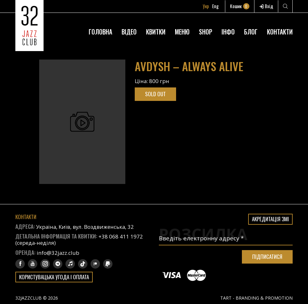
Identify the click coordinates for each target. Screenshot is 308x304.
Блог (251, 31)
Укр (206, 6)
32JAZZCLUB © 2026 (36, 298)
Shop (205, 31)
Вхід (266, 6)
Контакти (280, 31)
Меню (182, 31)
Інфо (228, 31)
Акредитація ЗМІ (270, 219)
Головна (100, 31)
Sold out (155, 94)
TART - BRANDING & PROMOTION (256, 298)
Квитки (155, 31)
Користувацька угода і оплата (54, 277)
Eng (215, 6)
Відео (129, 31)
